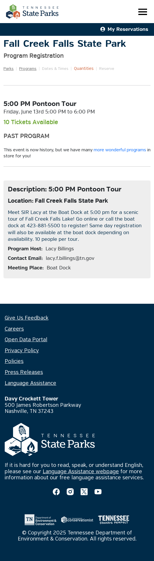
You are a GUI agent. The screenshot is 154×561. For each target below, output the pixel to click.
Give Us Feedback (26, 318)
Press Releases (24, 372)
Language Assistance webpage (81, 471)
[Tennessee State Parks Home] (32, 11)
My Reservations (124, 29)
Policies (14, 361)
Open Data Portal (26, 339)
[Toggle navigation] (142, 12)
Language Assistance (30, 383)
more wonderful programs (120, 150)
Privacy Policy (22, 350)
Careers (14, 329)
